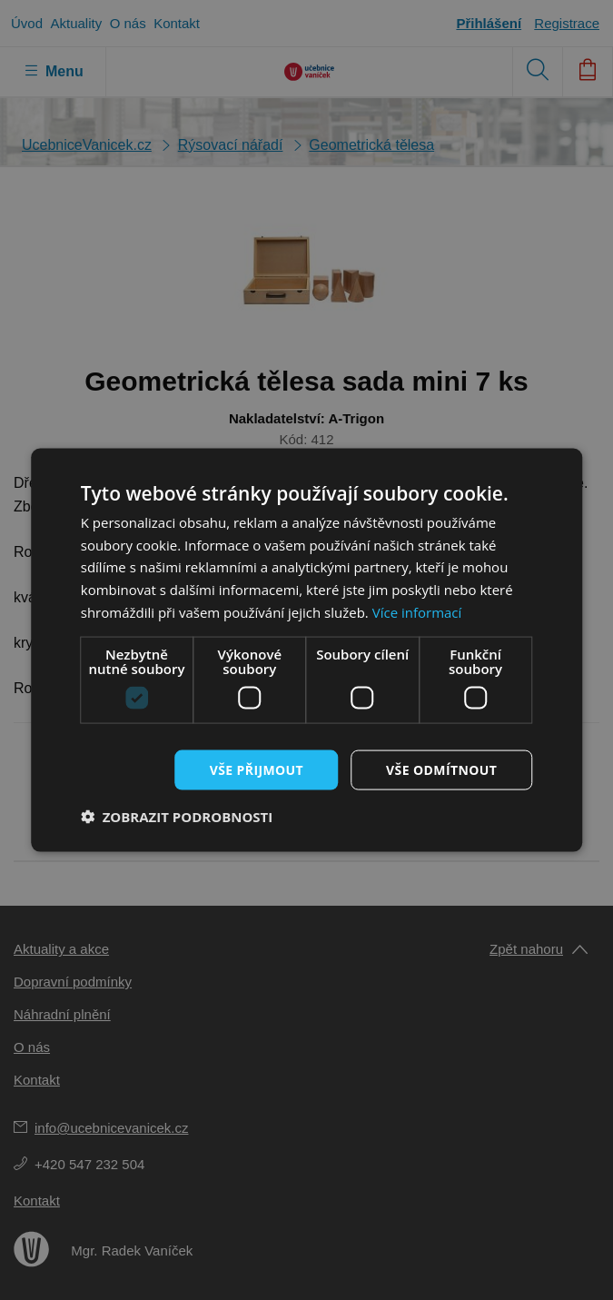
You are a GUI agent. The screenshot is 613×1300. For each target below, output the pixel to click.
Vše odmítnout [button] (441, 769)
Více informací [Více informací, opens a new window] (417, 611)
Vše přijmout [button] (256, 769)
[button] (177, 817)
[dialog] (306, 650)
